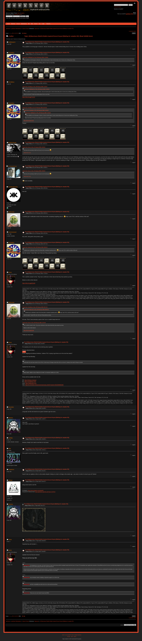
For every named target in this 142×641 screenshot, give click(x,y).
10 (12, 33)
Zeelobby (11, 52)
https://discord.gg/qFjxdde (28, 283)
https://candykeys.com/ (30, 381)
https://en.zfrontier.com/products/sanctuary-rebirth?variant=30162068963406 (44, 384)
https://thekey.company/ (30, 380)
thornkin (11, 407)
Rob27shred (12, 142)
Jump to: (122, 624)
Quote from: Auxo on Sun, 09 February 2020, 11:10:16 (34, 322)
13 (16, 33)
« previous (131, 31)
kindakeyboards (13, 187)
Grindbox (11, 82)
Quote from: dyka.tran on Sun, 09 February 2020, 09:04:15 (35, 247)
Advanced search (117, 6)
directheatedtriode (12, 166)
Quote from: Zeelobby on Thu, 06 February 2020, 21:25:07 (35, 86)
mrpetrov (11, 469)
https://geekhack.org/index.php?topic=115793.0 (45, 491)
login (18, 13)
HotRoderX (11, 42)
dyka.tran (11, 212)
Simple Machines (77, 634)
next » (135, 31)
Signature (37, 28)
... (11, 33)
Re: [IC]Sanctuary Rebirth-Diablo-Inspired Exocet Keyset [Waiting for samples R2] (47, 42)
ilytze (10, 539)
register (22, 13)
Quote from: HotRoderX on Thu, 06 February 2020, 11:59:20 (35, 57)
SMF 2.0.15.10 (65, 634)
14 (18, 33)
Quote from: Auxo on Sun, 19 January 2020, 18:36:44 (34, 147)
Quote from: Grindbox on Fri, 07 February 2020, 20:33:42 (35, 107)
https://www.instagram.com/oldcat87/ (36, 490)
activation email (17, 14)
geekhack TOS (129, 13)
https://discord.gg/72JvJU (28, 97)
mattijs (10, 438)
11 (13, 33)
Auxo (10, 272)
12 (15, 33)
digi (9, 448)
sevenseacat (12, 232)
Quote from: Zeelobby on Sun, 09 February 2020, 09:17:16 (35, 307)
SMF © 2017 (71, 634)
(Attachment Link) (27, 152)
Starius (10, 417)
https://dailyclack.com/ (30, 383)
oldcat (10, 480)
